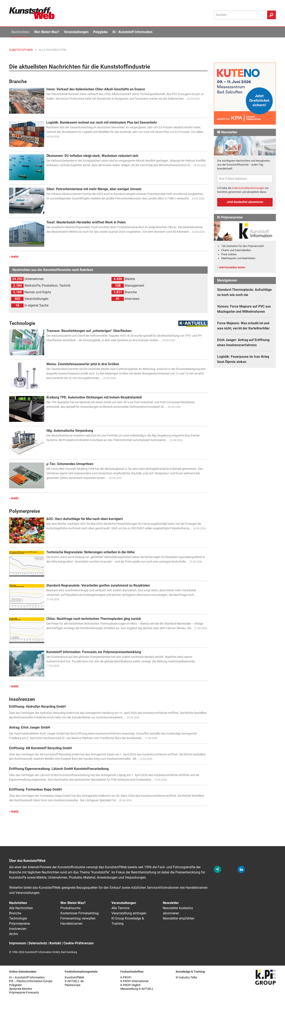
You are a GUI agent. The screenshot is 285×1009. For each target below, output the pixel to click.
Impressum (17, 943)
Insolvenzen (17, 929)
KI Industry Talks (186, 977)
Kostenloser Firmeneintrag (79, 913)
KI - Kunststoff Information (132, 32)
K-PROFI (125, 977)
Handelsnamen (71, 924)
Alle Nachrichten (21, 908)
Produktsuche (70, 908)
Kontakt (55, 943)
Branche (15, 913)
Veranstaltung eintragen (128, 913)
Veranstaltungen (76, 32)
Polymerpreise (19, 924)
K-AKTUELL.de (74, 981)
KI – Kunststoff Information (27, 977)
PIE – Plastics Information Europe (30, 981)
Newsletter (171, 903)
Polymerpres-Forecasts (24, 992)
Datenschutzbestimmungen (248, 188)
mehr (15, 257)
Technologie (18, 918)
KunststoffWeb (74, 977)
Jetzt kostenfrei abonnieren (245, 202)
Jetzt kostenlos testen (232, 267)
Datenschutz (38, 943)
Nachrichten (20, 32)
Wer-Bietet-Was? (46, 32)
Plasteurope (72, 985)
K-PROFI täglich (130, 985)
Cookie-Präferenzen (78, 943)
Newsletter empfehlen (178, 918)
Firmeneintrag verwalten (78, 918)
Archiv (13, 934)
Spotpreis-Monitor (20, 989)
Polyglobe (100, 32)
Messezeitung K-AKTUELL (137, 989)
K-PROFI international (134, 981)
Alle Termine (120, 908)
